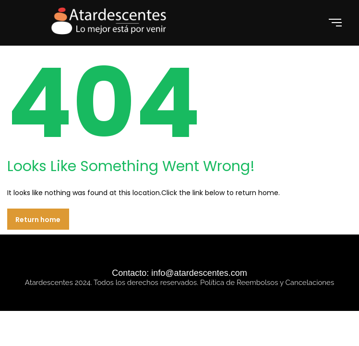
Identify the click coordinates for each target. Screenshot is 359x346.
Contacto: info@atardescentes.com (179, 273)
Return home (37, 219)
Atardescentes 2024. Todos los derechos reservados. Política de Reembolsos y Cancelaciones (179, 282)
